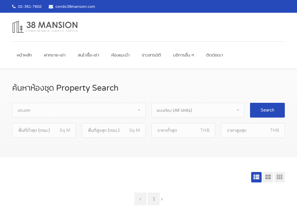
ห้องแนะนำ (120, 55)
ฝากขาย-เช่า (55, 55)
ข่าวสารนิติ (151, 55)
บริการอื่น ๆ (183, 55)
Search (267, 110)
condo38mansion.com (75, 6)
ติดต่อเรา (214, 55)
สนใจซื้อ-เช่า (88, 55)
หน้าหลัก (24, 55)
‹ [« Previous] (140, 199)
